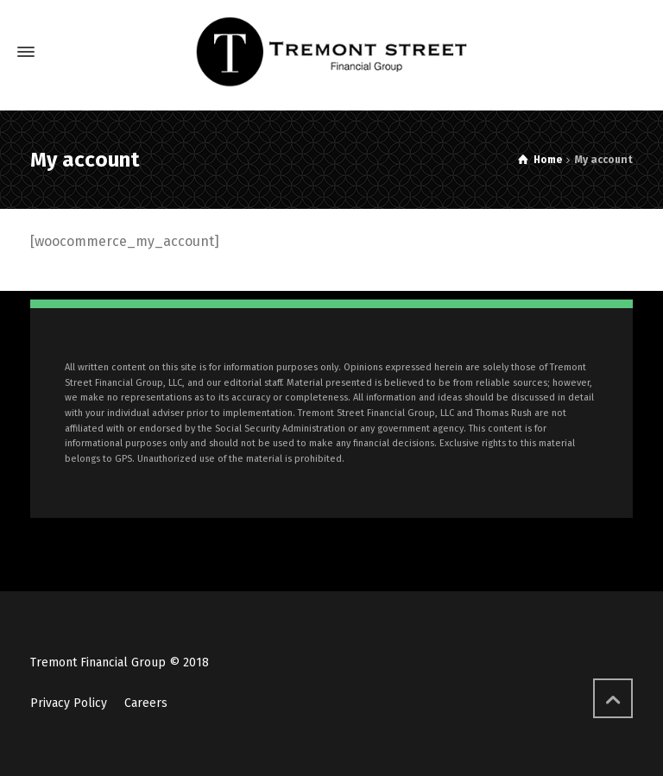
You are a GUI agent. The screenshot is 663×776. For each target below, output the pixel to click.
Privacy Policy (68, 703)
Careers (145, 703)
